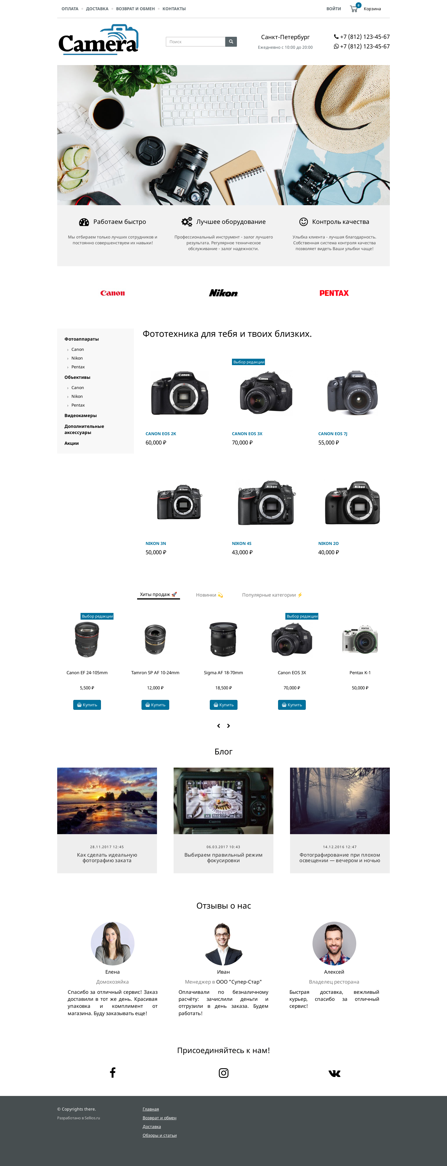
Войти (333, 8)
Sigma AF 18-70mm (223, 672)
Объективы (77, 377)
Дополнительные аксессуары (84, 429)
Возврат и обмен (135, 8)
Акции (71, 443)
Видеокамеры (80, 415)
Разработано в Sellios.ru (78, 1118)
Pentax (78, 367)
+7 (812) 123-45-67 (365, 37)
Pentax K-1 (360, 672)
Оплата (70, 8)
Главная (151, 1109)
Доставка (97, 8)
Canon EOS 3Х (292, 672)
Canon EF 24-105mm (87, 672)
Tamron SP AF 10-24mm (155, 672)
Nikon (77, 358)
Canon (77, 349)
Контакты (174, 8)
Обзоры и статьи (160, 1135)
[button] (218, 726)
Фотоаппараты (81, 339)
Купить (87, 704)
